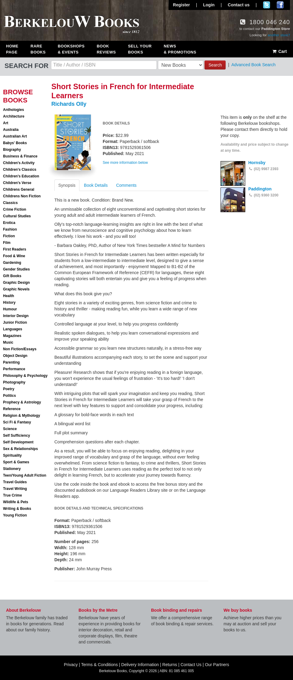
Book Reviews (106, 49)
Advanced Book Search (253, 64)
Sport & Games (16, 462)
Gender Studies (16, 269)
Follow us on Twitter (266, 4)
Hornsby (257, 162)
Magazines (12, 336)
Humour (10, 309)
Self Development (18, 442)
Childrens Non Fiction (22, 196)
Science (10, 429)
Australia (10, 130)
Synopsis (67, 185)
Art (5, 123)
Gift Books (12, 276)
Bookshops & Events (71, 49)
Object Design (15, 356)
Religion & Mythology (21, 415)
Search (215, 65)
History (9, 302)
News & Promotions (180, 49)
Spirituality (12, 455)
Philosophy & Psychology (25, 376)
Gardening (12, 263)
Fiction (9, 236)
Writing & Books (17, 509)
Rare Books (38, 49)
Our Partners (217, 664)
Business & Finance (20, 156)
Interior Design (16, 316)
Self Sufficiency (16, 435)
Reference (12, 409)
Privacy (71, 664)
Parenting (11, 362)
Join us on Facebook (280, 4)
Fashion (10, 229)
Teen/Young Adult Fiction (24, 475)
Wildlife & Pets (15, 502)
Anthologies (13, 110)
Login (208, 4)
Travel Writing (15, 489)
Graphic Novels (16, 289)
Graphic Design (16, 282)
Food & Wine (14, 256)
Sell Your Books (140, 49)
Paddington (260, 188)
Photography (14, 382)
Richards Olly (68, 104)
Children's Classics (19, 169)
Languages (12, 329)
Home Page (12, 49)
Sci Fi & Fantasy (17, 422)
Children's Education (21, 176)
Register (181, 4)
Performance (14, 369)
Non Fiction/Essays (20, 349)
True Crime (12, 495)
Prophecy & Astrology (22, 402)
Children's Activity (18, 163)
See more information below (125, 162)
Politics (9, 395)
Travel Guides (15, 482)
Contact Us (191, 664)
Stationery (12, 469)
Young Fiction (15, 515)
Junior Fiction (15, 322)
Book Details (96, 185)
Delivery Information (140, 664)
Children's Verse (17, 183)
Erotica (9, 223)
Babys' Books (15, 143)
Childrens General (18, 189)
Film (7, 243)
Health (8, 296)
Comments (126, 185)
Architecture (13, 116)
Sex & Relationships (20, 449)
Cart (279, 51)
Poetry (8, 389)
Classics (10, 203)
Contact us (239, 4)
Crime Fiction (14, 209)
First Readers (14, 249)
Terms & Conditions (99, 664)
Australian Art (15, 136)
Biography (12, 149)
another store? (279, 35)
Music (8, 342)
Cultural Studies (17, 216)
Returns (169, 664)
